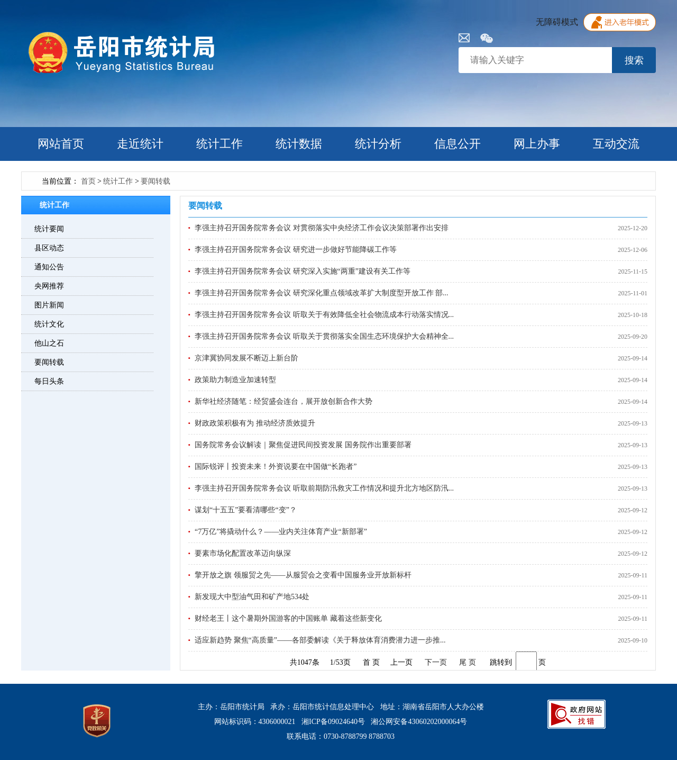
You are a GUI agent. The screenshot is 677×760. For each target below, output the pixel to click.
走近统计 (140, 143)
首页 (88, 181)
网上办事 (537, 143)
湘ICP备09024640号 (333, 722)
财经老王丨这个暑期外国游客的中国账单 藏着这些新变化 (288, 618)
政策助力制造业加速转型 (235, 380)
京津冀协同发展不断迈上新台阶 (246, 358)
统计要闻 (49, 229)
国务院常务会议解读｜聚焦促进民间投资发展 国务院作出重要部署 (303, 445)
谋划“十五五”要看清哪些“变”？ (246, 510)
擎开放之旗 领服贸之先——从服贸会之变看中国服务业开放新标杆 (303, 575)
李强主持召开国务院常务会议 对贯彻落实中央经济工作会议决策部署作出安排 (322, 228)
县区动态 (49, 248)
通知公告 (49, 267)
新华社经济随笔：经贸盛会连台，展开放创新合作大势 (283, 401)
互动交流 (616, 143)
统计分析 (378, 143)
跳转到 (501, 662)
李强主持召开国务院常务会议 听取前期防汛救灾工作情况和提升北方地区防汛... (324, 488)
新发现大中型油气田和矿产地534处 (252, 597)
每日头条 (49, 381)
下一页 (436, 662)
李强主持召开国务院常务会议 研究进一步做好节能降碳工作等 (296, 250)
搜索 (634, 60)
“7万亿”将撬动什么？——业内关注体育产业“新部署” (281, 532)
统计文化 (49, 324)
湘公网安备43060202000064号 (419, 722)
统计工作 (219, 143)
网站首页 (61, 143)
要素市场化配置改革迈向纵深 (243, 553)
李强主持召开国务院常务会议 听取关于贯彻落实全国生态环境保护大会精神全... (324, 336)
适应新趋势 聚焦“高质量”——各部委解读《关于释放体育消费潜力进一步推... (320, 640)
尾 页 (467, 662)
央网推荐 (49, 286)
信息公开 (457, 143)
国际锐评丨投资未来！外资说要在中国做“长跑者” (275, 467)
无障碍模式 (557, 21)
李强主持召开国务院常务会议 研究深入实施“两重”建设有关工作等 (302, 271)
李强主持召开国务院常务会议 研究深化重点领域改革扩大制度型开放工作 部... (322, 293)
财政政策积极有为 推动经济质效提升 (255, 423)
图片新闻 (49, 305)
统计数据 (299, 143)
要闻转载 (155, 181)
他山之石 (49, 343)
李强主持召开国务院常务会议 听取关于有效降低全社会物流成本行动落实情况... (324, 315)
